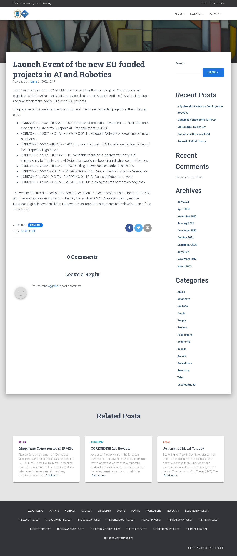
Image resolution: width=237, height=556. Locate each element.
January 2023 (185, 223)
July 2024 (183, 201)
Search (180, 63)
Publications (185, 334)
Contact (70, 511)
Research (197, 14)
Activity (215, 14)
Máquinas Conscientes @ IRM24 (196, 119)
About (180, 14)
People (181, 320)
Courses (182, 306)
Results (181, 348)
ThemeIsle (218, 547)
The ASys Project (29, 520)
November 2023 (187, 216)
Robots (181, 356)
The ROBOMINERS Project (118, 538)
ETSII (212, 3)
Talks (180, 377)
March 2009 (184, 266)
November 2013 (187, 259)
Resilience (183, 341)
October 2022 (185, 237)
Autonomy (183, 299)
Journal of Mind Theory (191, 141)
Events (181, 313)
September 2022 (187, 244)
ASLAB (220, 3)
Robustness (184, 363)
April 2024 (183, 209)
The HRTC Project (40, 529)
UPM (205, 3)
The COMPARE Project (59, 520)
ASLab (181, 291)
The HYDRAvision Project (105, 529)
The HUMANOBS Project (70, 529)
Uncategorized (186, 384)
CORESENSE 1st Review (191, 126)
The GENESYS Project (179, 520)
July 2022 (183, 252)
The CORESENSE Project (120, 520)
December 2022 (186, 230)
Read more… (53, 475)
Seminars (183, 370)
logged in (53, 286)
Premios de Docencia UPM (193, 134)
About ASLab (35, 511)
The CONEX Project (89, 520)
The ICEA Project (136, 529)
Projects (35, 225)
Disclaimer (104, 511)
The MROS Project (196, 529)
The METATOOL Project (166, 529)
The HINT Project (208, 520)
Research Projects (197, 511)
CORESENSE (28, 231)
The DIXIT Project (151, 520)
